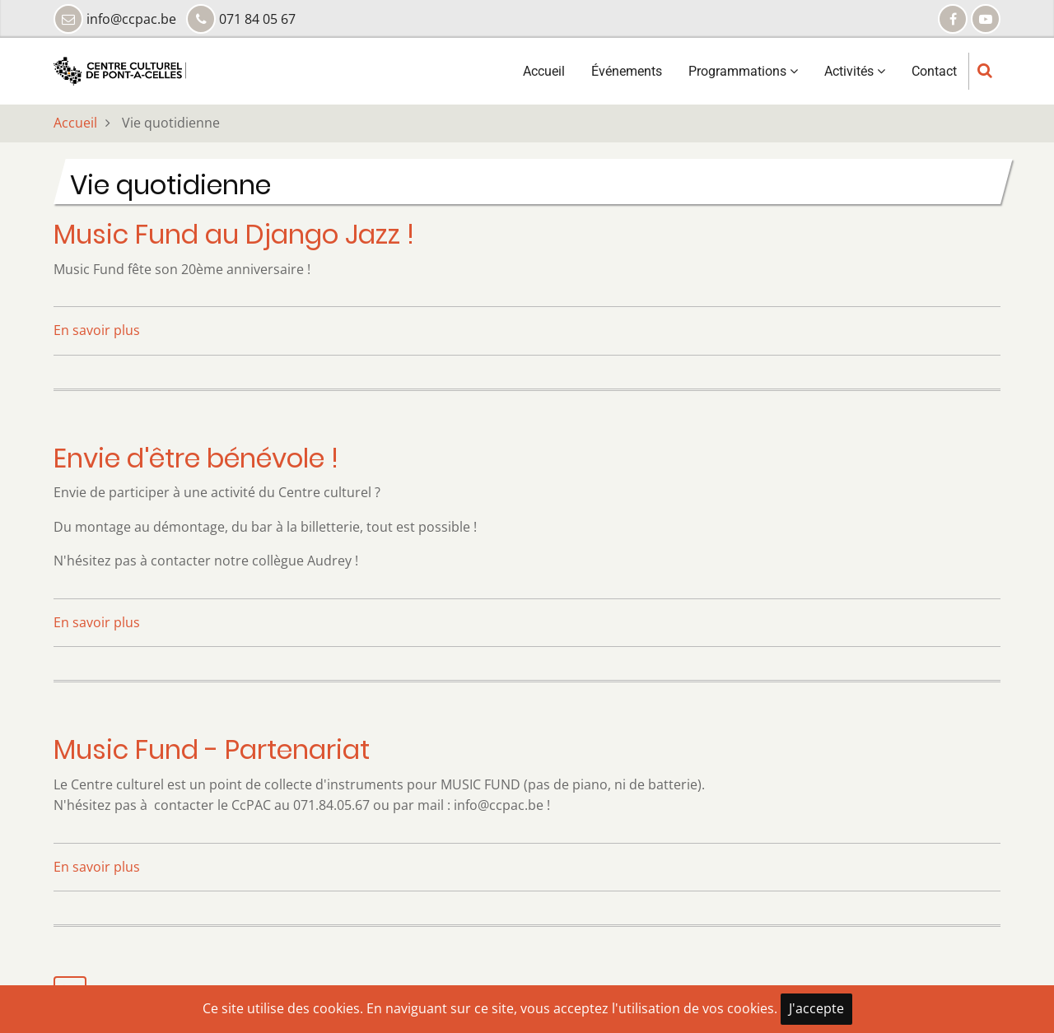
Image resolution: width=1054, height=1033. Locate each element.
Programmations (743, 71)
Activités (854, 71)
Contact (934, 71)
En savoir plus (97, 330)
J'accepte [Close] (816, 1008)
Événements (626, 71)
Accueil (544, 71)
